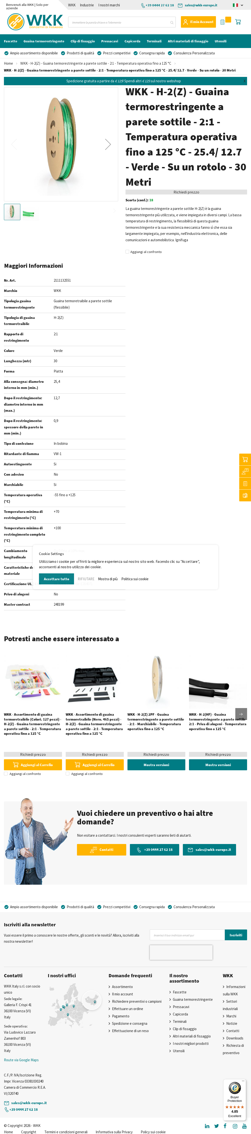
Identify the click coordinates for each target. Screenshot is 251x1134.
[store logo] (21, 21)
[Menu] (243, 1082)
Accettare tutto (56, 579)
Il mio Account (201, 21)
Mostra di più (108, 579)
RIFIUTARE (86, 579)
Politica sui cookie (135, 579)
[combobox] (122, 22)
